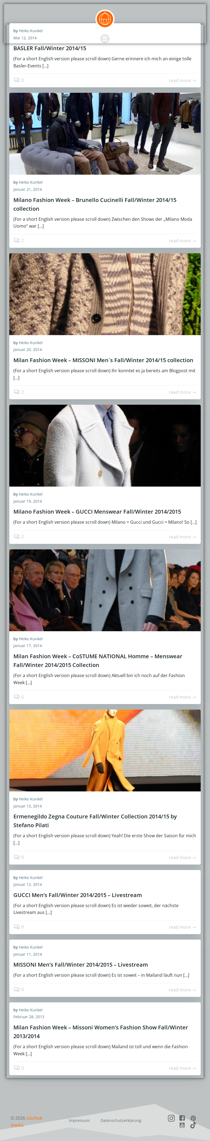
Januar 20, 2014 (27, 349)
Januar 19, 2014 (27, 501)
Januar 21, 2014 (27, 189)
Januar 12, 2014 (27, 884)
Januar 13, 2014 (27, 806)
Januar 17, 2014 (27, 645)
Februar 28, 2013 (28, 1016)
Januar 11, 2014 (27, 954)
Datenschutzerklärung (121, 1120)
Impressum (79, 1120)
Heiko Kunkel (31, 182)
